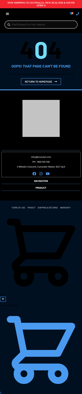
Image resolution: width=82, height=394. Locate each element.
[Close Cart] (3, 299)
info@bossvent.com (41, 157)
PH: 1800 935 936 (41, 162)
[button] (7, 13)
